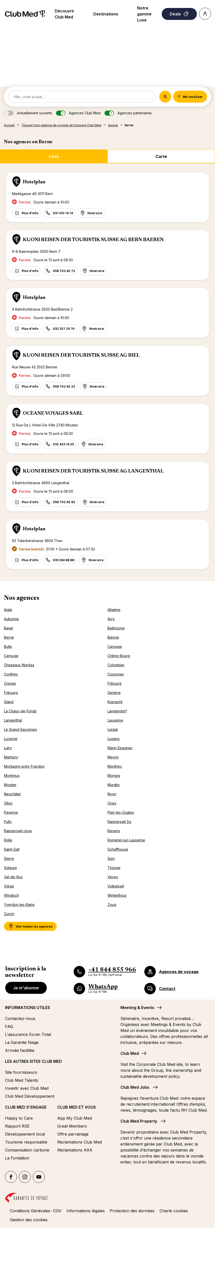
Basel (8, 628)
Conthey (11, 674)
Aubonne (11, 619)
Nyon (112, 794)
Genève (114, 692)
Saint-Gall (11, 849)
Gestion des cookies (29, 1219)
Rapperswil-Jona (18, 831)
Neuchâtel (12, 794)
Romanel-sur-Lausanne (126, 840)
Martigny (11, 757)
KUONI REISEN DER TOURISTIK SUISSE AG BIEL (81, 355)
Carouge (115, 646)
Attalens (114, 610)
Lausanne (115, 720)
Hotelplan (34, 182)
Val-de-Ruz (13, 877)
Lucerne (10, 739)
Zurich (9, 914)
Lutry (8, 748)
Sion (111, 858)
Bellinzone (116, 628)
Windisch (11, 895)
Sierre (9, 858)
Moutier (10, 785)
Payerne (11, 812)
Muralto (114, 785)
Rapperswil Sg (119, 821)
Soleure (10, 868)
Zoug (112, 904)
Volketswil (116, 886)
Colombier (116, 665)
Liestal (113, 729)
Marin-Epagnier (120, 748)
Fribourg (114, 683)
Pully (8, 821)
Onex (112, 803)
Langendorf (117, 711)
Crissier (10, 683)
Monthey (115, 766)
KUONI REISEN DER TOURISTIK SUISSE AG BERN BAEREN (93, 239)
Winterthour (117, 895)
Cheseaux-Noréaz (19, 665)
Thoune (114, 868)
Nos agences (21, 598)
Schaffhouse (118, 849)
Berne (9, 637)
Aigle (8, 610)
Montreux (12, 775)
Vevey (113, 877)
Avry (111, 619)
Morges (114, 775)
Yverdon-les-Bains (19, 904)
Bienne (113, 637)
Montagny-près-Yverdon (24, 766)
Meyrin (113, 757)
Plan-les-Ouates (121, 812)
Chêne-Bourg (119, 656)
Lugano (114, 739)
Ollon (8, 803)
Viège (9, 886)
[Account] (205, 14)
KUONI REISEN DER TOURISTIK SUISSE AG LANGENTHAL (93, 471)
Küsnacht (115, 702)
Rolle (8, 840)
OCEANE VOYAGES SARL (53, 413)
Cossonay (116, 674)
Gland (8, 702)
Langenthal (13, 720)
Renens (114, 831)
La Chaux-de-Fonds (20, 711)
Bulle (8, 646)
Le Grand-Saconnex (20, 729)
